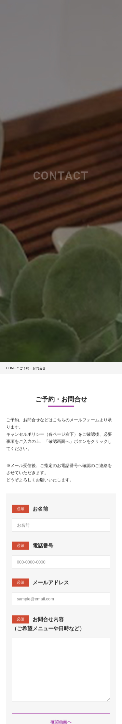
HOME (11, 368)
